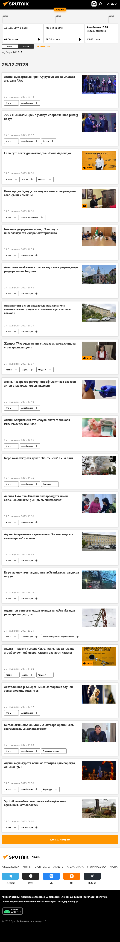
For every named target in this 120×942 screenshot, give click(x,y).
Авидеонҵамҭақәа (29, 217)
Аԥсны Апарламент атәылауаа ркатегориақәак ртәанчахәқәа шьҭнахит (37, 422)
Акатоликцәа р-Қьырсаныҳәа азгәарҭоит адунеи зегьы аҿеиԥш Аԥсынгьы (38, 689)
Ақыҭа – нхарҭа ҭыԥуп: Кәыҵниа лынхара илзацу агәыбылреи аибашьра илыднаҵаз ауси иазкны (39, 650)
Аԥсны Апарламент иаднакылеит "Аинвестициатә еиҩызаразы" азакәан (38, 536)
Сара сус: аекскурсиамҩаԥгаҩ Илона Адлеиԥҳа (37, 153)
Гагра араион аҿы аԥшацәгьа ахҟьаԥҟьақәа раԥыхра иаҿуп (41, 574)
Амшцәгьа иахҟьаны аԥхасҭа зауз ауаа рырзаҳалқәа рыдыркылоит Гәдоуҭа (41, 269)
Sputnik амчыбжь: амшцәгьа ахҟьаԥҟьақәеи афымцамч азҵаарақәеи (35, 803)
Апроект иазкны (11, 896)
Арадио (9, 179)
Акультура (47, 789)
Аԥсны (8, 103)
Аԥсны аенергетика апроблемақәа (58, 636)
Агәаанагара (75, 866)
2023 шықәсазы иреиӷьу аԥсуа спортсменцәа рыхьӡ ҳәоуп (41, 117)
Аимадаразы (53, 896)
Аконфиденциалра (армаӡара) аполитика (84, 896)
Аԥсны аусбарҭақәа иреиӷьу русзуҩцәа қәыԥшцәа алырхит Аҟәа (39, 79)
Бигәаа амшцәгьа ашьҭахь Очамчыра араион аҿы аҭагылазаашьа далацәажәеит (39, 727)
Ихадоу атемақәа (96, 30)
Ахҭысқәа (47, 484)
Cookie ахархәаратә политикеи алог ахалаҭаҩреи (29, 901)
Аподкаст (42, 179)
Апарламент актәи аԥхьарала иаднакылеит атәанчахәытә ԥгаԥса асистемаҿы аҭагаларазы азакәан (37, 309)
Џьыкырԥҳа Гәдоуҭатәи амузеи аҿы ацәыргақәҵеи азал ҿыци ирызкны (40, 193)
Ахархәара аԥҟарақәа (33, 896)
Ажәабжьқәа (27, 103)
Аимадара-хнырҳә (68, 901)
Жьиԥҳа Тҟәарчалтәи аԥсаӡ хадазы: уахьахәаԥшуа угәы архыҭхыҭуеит (40, 345)
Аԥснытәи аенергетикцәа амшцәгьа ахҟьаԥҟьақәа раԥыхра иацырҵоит (39, 612)
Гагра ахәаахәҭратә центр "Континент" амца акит (38, 458)
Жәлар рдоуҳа (96, 866)
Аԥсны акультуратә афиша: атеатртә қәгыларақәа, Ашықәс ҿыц (40, 765)
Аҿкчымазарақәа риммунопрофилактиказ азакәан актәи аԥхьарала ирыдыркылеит (40, 383)
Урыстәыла (42, 866)
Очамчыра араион (51, 751)
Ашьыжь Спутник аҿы (16, 27)
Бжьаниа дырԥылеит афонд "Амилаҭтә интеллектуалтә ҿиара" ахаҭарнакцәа (31, 231)
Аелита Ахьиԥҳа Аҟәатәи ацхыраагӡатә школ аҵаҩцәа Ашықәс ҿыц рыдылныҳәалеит (36, 498)
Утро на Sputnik (54, 27)
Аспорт (46, 141)
